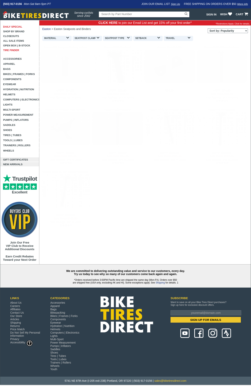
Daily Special (12, 26)
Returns (15, 326)
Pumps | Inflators (16, 119)
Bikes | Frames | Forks (19, 74)
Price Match (17, 329)
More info (242, 4)
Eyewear (9, 84)
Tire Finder (11, 50)
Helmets (9, 94)
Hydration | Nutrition (18, 89)
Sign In (211, 14)
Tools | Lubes (13, 140)
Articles (14, 319)
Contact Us (17, 312)
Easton (46, 29)
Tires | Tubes (12, 135)
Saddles (9, 125)
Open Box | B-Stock (16, 45)
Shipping (160, 282)
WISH (226, 14)
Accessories (12, 58)
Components (12, 79)
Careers (15, 306)
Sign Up (175, 4)
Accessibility (21, 342)
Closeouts (11, 36)
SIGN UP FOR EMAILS (205, 319)
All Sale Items (13, 40)
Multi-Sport (11, 109)
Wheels (8, 150)
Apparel (9, 63)
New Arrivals (13, 164)
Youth (53, 369)
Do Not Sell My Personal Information (25, 334)
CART (242, 14)
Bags (7, 69)
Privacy (14, 339)
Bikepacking (57, 312)
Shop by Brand (13, 31)
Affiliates (15, 309)
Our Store (16, 316)
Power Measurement (18, 114)
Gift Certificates (15, 159)
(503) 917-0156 (12, 3)
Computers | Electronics (21, 99)
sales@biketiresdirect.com (170, 380)
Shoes (7, 130)
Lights (8, 104)
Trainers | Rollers (16, 145)
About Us (16, 302)
